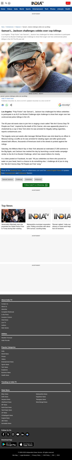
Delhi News (4, 396)
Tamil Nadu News (6, 410)
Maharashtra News (41, 394)
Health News (5, 375)
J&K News (4, 420)
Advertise (4, 309)
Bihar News (4, 394)
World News (5, 354)
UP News (4, 412)
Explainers (4, 370)
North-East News (6, 407)
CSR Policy (46, 455)
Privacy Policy (36, 455)
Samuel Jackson (7, 179)
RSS (58, 455)
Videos (9, 9)
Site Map (15, 455)
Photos (52, 9)
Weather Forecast (6, 337)
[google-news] (27, 434)
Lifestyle (60, 9)
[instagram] (13, 434)
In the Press (5, 314)
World (22, 9)
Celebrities (28, 179)
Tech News (4, 367)
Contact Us (4, 304)
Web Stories (5, 328)
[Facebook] (3, 434)
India (16, 9)
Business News (6, 372)
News (2, 27)
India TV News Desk (7, 98)
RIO (53, 455)
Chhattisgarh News (7, 415)
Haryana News (5, 399)
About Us (4, 306)
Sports (28, 9)
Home (3, 9)
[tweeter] (8, 434)
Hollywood (18, 27)
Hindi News (4, 320)
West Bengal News (41, 402)
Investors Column (6, 317)
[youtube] (18, 434)
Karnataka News (6, 423)
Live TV (3, 322)
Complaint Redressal (7, 312)
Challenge (19, 179)
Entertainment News (7, 362)
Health (67, 9)
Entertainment (38, 9)
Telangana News (41, 399)
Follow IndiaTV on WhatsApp (35, 185)
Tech (46, 9)
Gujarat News (5, 418)
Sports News (5, 364)
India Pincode (5, 340)
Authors (3, 325)
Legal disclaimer (25, 455)
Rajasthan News (41, 396)
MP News (4, 404)
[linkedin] (22, 434)
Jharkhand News (6, 402)
